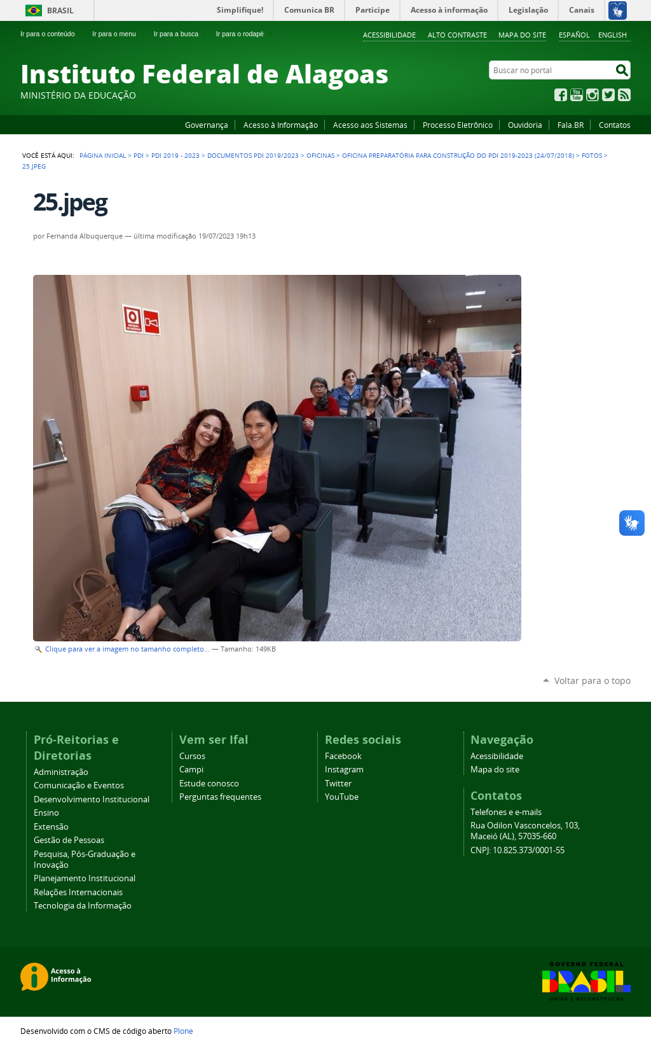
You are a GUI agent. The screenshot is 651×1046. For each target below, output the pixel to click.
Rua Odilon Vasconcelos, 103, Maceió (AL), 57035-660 (525, 831)
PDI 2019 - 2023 (175, 155)
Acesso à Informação (280, 125)
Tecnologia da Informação (83, 905)
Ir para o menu (119, 34)
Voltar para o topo (592, 680)
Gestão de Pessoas (69, 840)
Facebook (560, 94)
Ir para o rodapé (245, 34)
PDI (139, 155)
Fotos (592, 155)
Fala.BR (571, 125)
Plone (183, 1031)
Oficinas (320, 155)
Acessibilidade (389, 34)
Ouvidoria (525, 125)
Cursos (192, 756)
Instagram (592, 94)
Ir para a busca (181, 34)
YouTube (576, 94)
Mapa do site (522, 34)
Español (574, 34)
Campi (191, 769)
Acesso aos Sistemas (370, 125)
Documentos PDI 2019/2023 (253, 155)
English (612, 34)
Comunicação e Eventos (79, 785)
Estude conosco (209, 783)
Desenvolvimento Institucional (91, 799)
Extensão (51, 826)
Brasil (60, 10)
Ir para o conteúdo (52, 34)
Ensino (46, 812)
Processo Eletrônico (458, 125)
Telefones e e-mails (506, 812)
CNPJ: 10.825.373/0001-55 (517, 850)
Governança (206, 125)
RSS (624, 94)
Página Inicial (102, 155)
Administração (61, 772)
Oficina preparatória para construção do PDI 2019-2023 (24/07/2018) (458, 155)
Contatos (615, 125)
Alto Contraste (457, 34)
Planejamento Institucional (84, 878)
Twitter (608, 94)
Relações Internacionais (78, 892)
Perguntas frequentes (220, 796)
